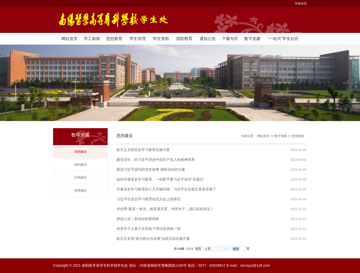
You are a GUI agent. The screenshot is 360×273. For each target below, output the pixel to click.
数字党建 (252, 38)
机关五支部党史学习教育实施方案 (143, 150)
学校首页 (301, 3)
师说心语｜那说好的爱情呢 (138, 219)
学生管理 (137, 38)
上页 (208, 248)
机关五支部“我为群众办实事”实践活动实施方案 (153, 239)
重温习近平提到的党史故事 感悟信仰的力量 (151, 169)
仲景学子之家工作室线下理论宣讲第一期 (149, 229)
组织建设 (80, 164)
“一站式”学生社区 (283, 38)
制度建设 (80, 190)
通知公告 (208, 38)
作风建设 (80, 177)
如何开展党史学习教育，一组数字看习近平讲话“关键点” (160, 179)
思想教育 (114, 38)
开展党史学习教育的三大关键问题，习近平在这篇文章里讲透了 (166, 189)
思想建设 (80, 151)
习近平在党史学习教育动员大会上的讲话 (149, 199)
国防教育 (184, 38)
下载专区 (230, 38)
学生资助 (161, 38)
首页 (198, 248)
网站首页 (69, 38)
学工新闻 (92, 38)
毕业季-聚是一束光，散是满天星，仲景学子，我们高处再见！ (165, 209)
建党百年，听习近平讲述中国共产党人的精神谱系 (156, 160)
